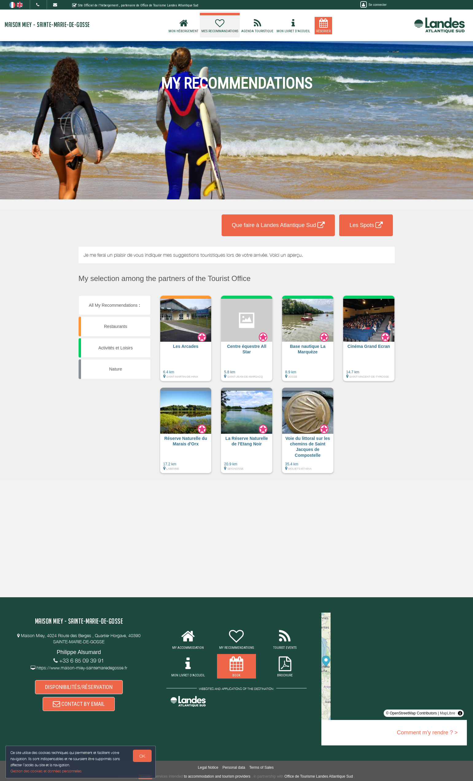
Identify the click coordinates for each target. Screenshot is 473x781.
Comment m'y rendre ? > (427, 732)
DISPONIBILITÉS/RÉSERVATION (79, 688)
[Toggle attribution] (460, 713)
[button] (185, 341)
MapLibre (447, 713)
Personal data (234, 767)
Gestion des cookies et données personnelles (46, 770)
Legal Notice (208, 767)
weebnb (145, 776)
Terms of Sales (261, 767)
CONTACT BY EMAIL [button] (79, 707)
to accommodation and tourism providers (217, 776)
